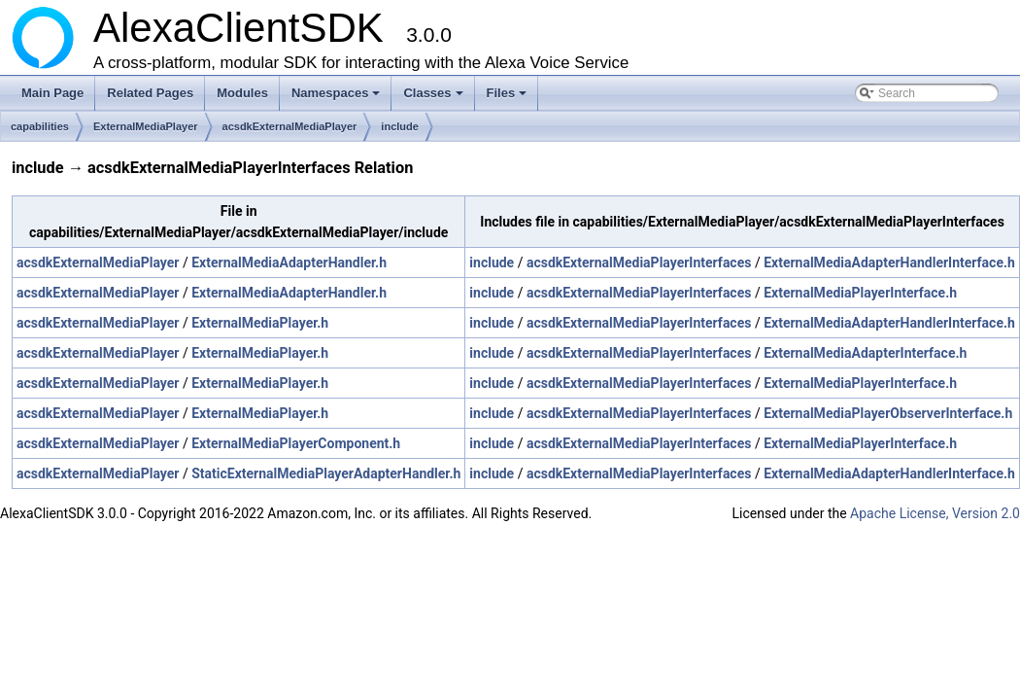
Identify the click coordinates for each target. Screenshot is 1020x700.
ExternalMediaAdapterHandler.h (289, 262)
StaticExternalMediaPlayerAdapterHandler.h (325, 473)
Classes (434, 98)
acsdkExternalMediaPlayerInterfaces (639, 262)
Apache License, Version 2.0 (935, 513)
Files (508, 98)
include (400, 126)
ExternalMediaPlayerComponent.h (295, 443)
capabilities (40, 126)
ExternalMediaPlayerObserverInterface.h (888, 413)
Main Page (52, 93)
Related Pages (150, 93)
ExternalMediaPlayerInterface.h (860, 292)
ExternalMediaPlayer (145, 126)
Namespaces (337, 98)
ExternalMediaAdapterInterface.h (865, 353)
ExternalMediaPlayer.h (259, 323)
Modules (242, 93)
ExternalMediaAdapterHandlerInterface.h (889, 262)
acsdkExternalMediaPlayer (289, 126)
